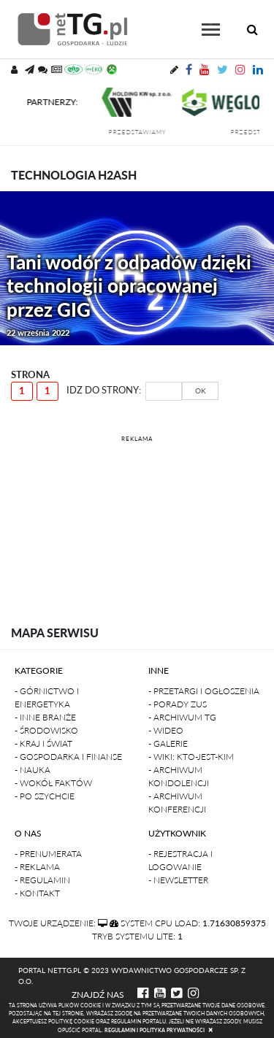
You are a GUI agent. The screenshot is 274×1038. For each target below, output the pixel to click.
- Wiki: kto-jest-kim (191, 756)
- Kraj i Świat (43, 743)
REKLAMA (137, 438)
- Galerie (168, 743)
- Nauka (32, 769)
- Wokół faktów (53, 782)
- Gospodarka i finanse (68, 756)
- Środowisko (46, 730)
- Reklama (37, 866)
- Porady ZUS (177, 704)
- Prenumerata (48, 853)
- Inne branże (45, 717)
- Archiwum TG (182, 717)
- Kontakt (37, 893)
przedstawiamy (142, 132)
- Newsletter (178, 879)
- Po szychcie (45, 796)
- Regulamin (42, 879)
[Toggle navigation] (211, 30)
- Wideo (165, 730)
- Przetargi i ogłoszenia (203, 690)
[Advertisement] (137, 518)
